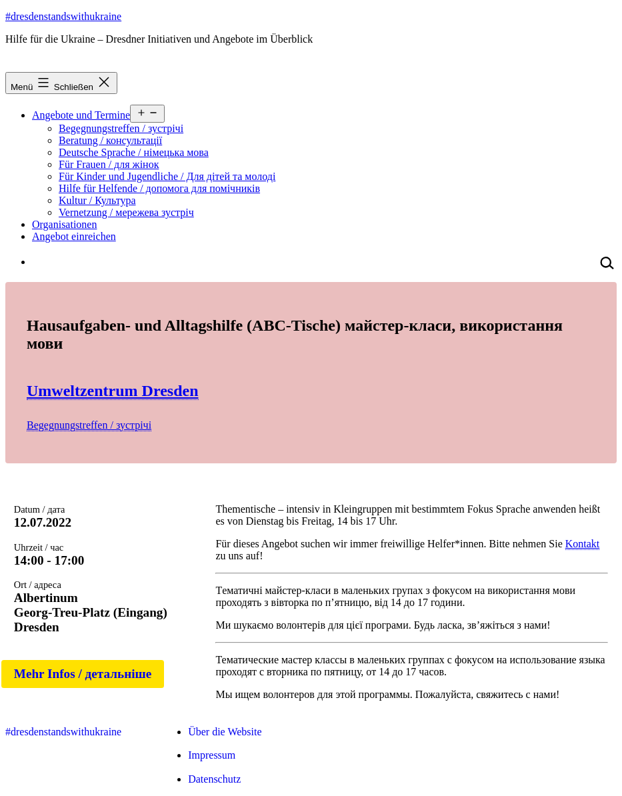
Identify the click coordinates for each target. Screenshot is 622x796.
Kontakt (582, 543)
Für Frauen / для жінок (109, 164)
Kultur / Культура (97, 200)
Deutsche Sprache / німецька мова (134, 152)
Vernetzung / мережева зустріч (126, 212)
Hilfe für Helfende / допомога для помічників (159, 188)
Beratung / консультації (110, 140)
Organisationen (64, 224)
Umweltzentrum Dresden (113, 390)
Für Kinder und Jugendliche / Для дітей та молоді (167, 176)
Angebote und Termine (81, 115)
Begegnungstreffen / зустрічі (121, 128)
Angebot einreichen (74, 236)
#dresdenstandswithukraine (63, 16)
